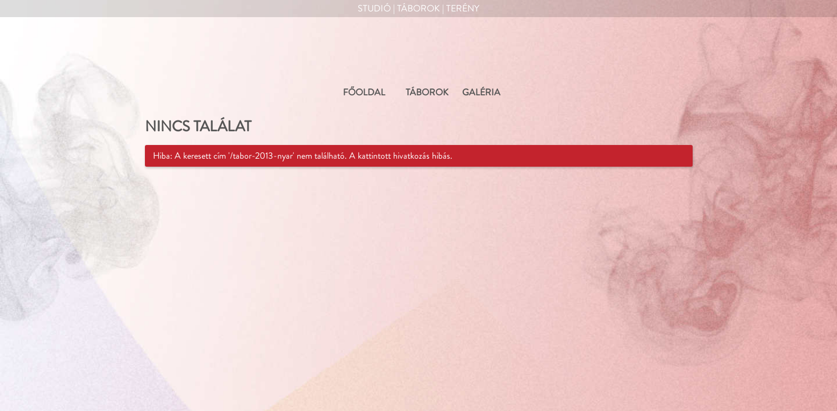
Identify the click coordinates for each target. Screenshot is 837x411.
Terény (462, 8)
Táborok (418, 8)
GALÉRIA (481, 92)
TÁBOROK (427, 92)
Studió (374, 8)
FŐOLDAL (364, 92)
